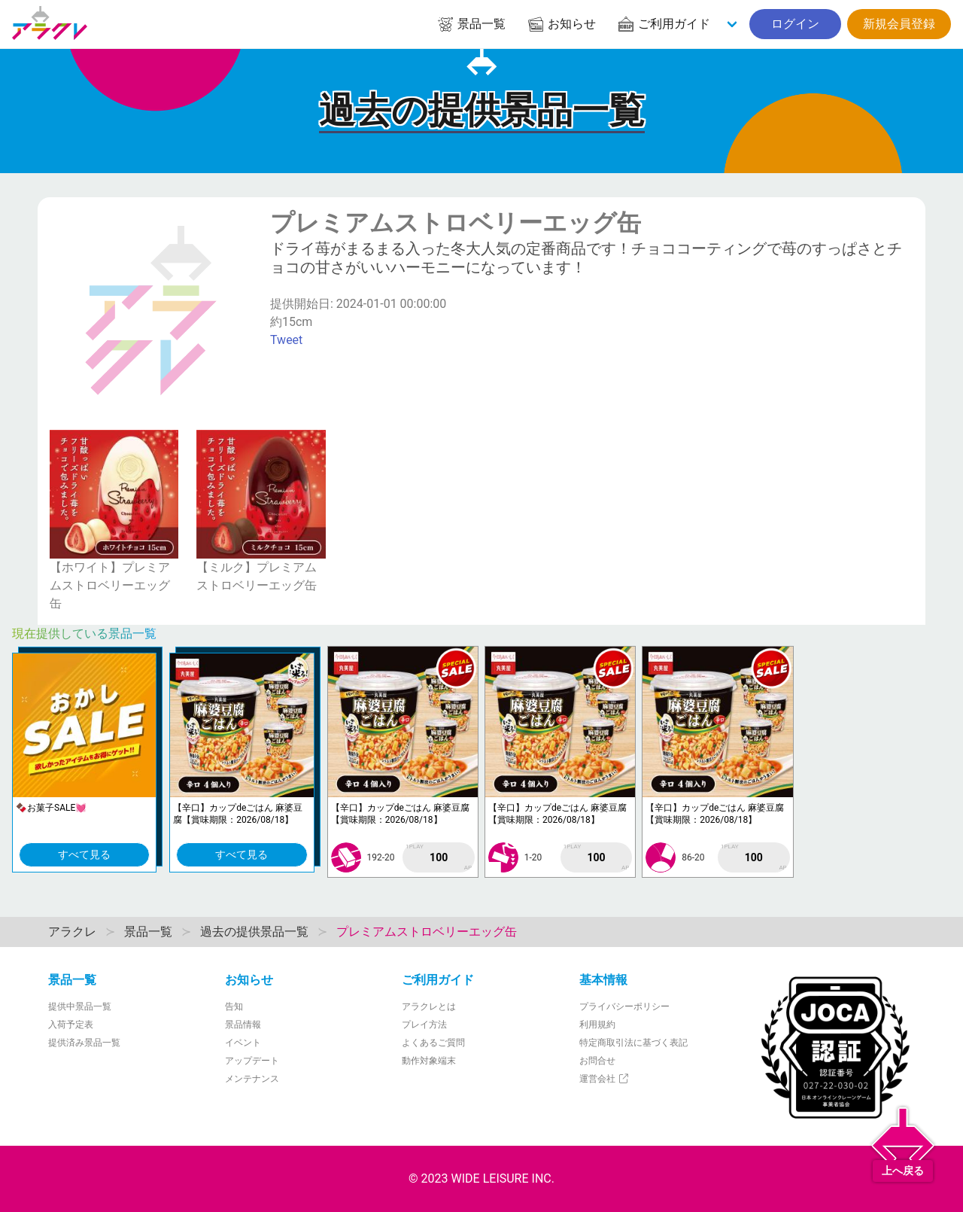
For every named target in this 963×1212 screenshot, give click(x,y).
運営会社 (604, 1078)
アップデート (252, 1060)
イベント (243, 1042)
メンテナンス (252, 1078)
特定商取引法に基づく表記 (633, 1042)
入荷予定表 (70, 1024)
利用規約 (597, 1024)
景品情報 (243, 1024)
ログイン (795, 24)
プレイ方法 (424, 1024)
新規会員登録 (899, 24)
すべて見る (84, 854)
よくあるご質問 (433, 1042)
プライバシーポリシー (624, 1006)
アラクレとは (429, 1006)
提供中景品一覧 (79, 1006)
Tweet (286, 340)
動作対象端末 (429, 1060)
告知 (234, 1006)
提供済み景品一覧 (84, 1042)
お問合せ (597, 1060)
